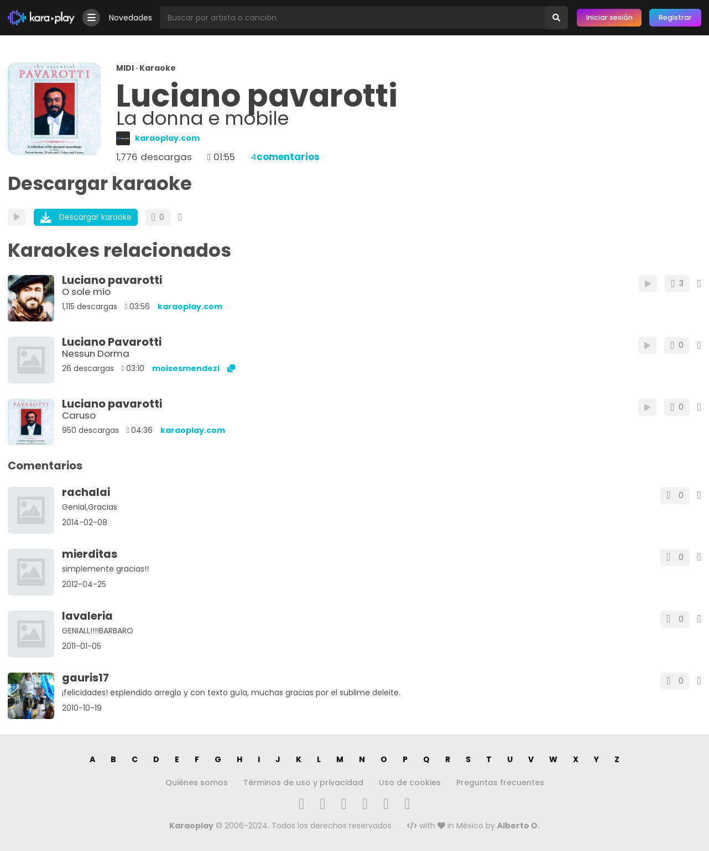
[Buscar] (556, 17)
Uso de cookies (410, 782)
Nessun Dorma (95, 353)
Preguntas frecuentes (500, 782)
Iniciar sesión (609, 17)
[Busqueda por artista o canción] (352, 17)
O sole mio (86, 291)
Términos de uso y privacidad (303, 782)
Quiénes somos (196, 782)
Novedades (130, 18)
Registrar (675, 17)
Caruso (79, 415)
